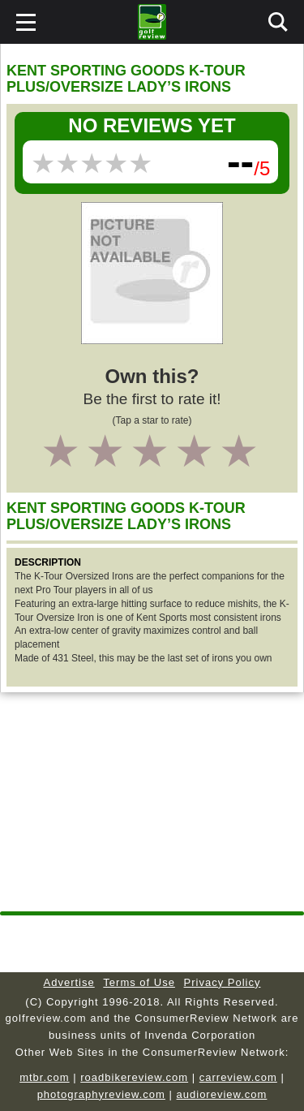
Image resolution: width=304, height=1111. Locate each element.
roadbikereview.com (134, 1077)
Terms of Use (139, 982)
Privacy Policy (222, 982)
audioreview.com (222, 1094)
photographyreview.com (101, 1094)
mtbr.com (44, 1077)
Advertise (69, 982)
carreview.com (238, 1077)
